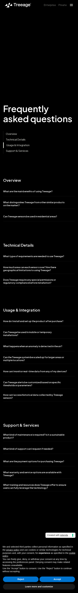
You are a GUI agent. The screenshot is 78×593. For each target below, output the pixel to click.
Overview (11, 133)
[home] (17, 5)
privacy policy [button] (12, 550)
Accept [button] (57, 579)
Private (62, 5)
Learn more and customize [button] (39, 586)
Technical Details (15, 139)
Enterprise (50, 5)
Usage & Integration (18, 145)
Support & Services (17, 150)
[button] (71, 5)
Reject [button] (20, 579)
